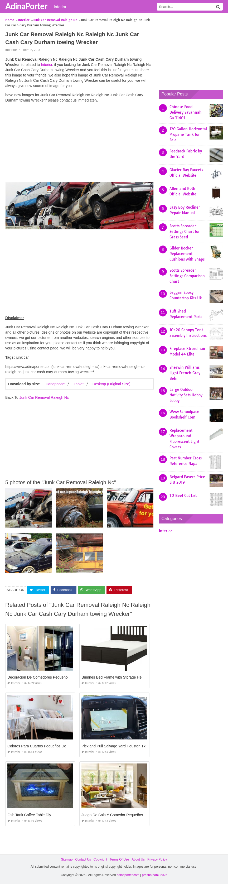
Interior (60, 6)
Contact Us (83, 859)
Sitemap (66, 859)
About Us (138, 859)
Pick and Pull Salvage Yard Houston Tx (113, 746)
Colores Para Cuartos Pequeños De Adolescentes (48, 746)
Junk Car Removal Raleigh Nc (44, 397)
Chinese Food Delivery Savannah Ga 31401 (185, 112)
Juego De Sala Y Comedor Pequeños (112, 815)
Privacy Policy (157, 859)
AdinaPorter (26, 6)
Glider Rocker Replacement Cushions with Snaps (187, 254)
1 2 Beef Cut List (183, 495)
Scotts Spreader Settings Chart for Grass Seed (184, 231)
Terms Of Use (119, 859)
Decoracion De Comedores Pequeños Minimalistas (49, 677)
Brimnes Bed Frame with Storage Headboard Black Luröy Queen (134, 677)
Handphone (55, 384)
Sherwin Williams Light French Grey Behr (184, 373)
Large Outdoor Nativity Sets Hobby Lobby (185, 395)
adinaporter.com (128, 875)
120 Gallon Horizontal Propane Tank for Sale (188, 134)
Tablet (78, 384)
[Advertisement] (79, 144)
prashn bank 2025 (154, 875)
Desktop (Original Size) (111, 384)
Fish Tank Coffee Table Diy (29, 815)
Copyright (100, 859)
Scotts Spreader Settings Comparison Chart (187, 276)
